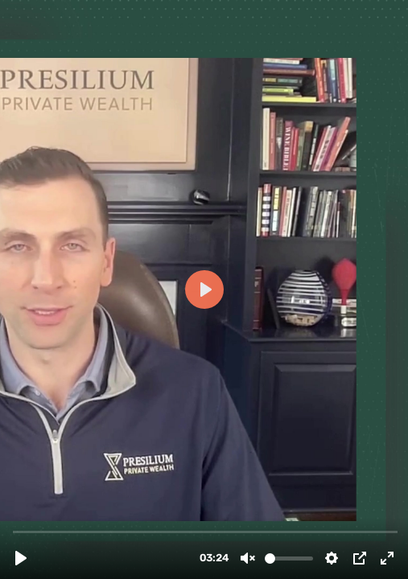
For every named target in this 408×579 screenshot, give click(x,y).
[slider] (205, 531)
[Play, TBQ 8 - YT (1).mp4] (21, 558)
